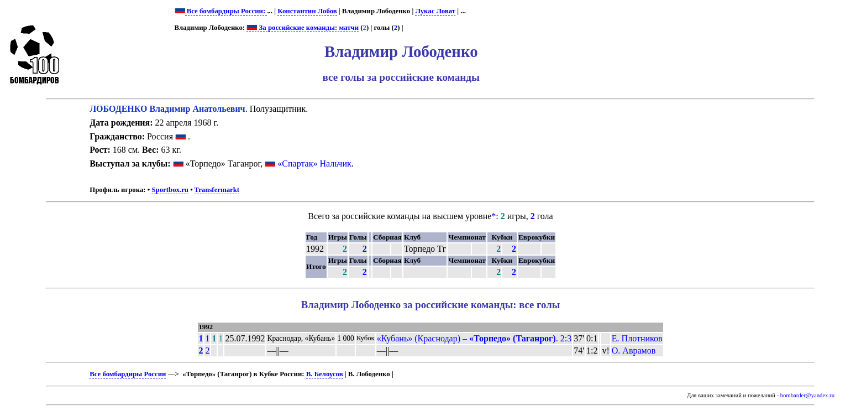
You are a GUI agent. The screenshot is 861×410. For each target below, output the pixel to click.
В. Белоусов (324, 374)
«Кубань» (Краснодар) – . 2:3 (474, 338)
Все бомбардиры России (128, 374)
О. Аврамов (633, 350)
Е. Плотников (637, 338)
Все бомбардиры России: (226, 11)
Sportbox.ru (169, 190)
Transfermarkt (217, 190)
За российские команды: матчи (302, 28)
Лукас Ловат (435, 11)
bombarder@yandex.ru (807, 395)
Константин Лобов (307, 11)
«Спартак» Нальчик (314, 163)
